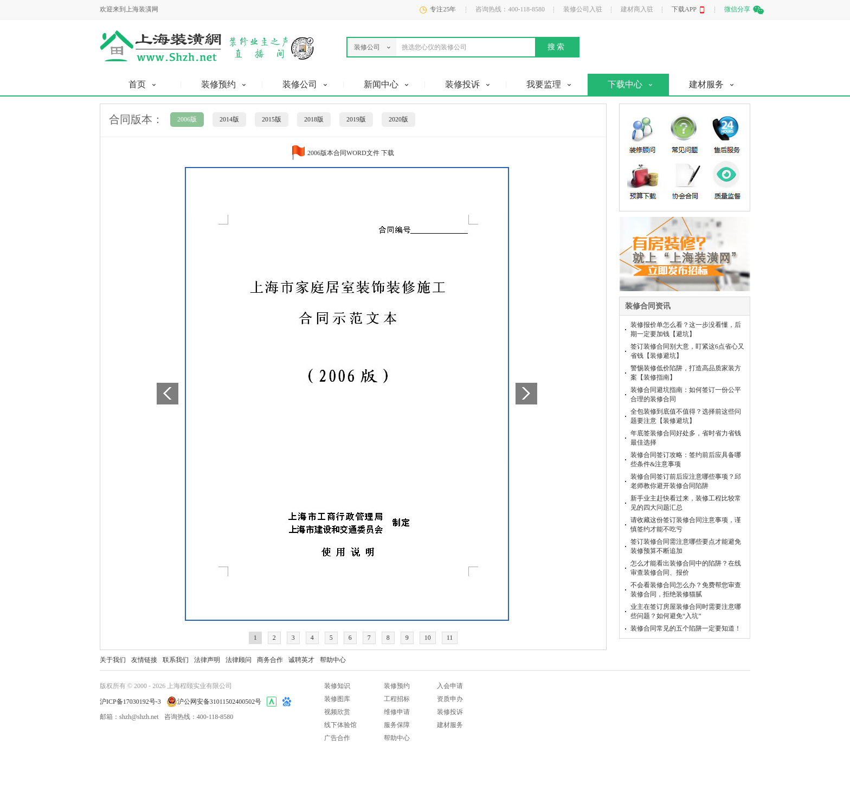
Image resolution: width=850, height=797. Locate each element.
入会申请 (450, 686)
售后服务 (728, 132)
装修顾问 (642, 132)
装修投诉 (450, 712)
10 (427, 637)
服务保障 (397, 725)
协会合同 (684, 181)
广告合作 (337, 738)
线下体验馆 (340, 725)
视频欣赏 (337, 712)
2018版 (314, 119)
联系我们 (176, 660)
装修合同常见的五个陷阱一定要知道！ (685, 628)
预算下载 (642, 181)
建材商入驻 (637, 9)
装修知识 (337, 686)
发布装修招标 (676, 264)
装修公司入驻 (582, 9)
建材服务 (450, 725)
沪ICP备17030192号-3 (130, 701)
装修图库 (337, 699)
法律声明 (207, 660)
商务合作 (270, 660)
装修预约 (397, 686)
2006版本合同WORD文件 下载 (350, 153)
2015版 (271, 119)
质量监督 (728, 181)
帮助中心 (333, 660)
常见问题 (684, 132)
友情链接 (144, 660)
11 (450, 637)
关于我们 (113, 660)
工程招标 (397, 699)
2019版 (356, 119)
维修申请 (397, 712)
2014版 (229, 119)
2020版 (398, 119)
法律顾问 (239, 660)
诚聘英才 (301, 660)
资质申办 (450, 699)
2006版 (187, 119)
